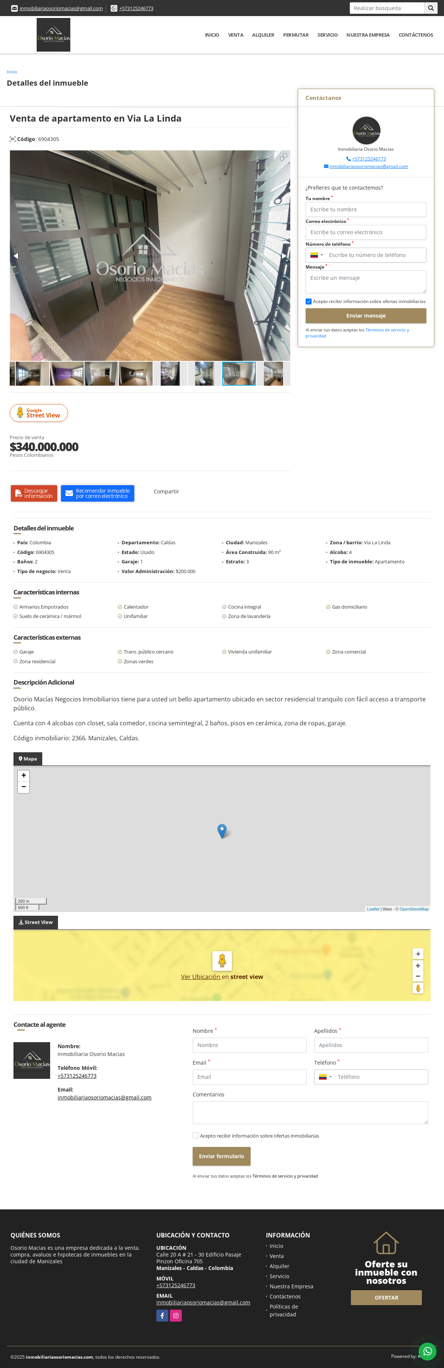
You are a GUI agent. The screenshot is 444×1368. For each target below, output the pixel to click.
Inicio (212, 34)
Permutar (296, 34)
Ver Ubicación (201, 977)
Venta (236, 34)
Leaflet (373, 909)
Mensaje (316, 267)
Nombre (205, 1030)
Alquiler (263, 34)
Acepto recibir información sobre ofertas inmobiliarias (259, 1135)
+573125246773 (136, 8)
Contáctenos (416, 34)
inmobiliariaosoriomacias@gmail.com (61, 8)
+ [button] (23, 776)
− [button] (23, 787)
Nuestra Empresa (368, 34)
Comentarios (208, 1094)
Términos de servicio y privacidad (285, 1176)
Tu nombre (319, 198)
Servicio (327, 34)
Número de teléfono (329, 244)
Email (201, 1062)
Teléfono (327, 1062)
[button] (284, 157)
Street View (40, 413)
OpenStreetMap (414, 909)
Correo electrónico (327, 221)
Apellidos (327, 1030)
